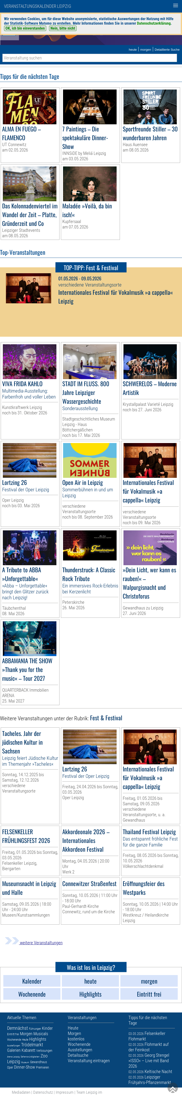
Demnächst (17, 1028)
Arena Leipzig (13, 1056)
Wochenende (14, 1039)
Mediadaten (21, 1092)
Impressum (64, 1092)
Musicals (40, 1033)
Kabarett (28, 1050)
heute (133, 49)
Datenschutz (43, 1092)
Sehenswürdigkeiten (30, 1056)
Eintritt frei (13, 1034)
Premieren (42, 1067)
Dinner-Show (24, 1067)
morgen (145, 49)
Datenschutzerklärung (154, 23)
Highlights (37, 1039)
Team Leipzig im (89, 1092)
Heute (25, 1039)
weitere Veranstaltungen (34, 942)
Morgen (26, 1033)
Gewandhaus (38, 1062)
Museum (25, 1062)
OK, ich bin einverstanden (25, 28)
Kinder (47, 1028)
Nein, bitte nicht (62, 28)
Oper (10, 1067)
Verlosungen (44, 1050)
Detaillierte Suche (167, 49)
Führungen (35, 1028)
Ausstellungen (13, 1045)
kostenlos (76, 1039)
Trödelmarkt (32, 1045)
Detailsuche (78, 1055)
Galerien (14, 1050)
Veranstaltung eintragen (89, 1060)
